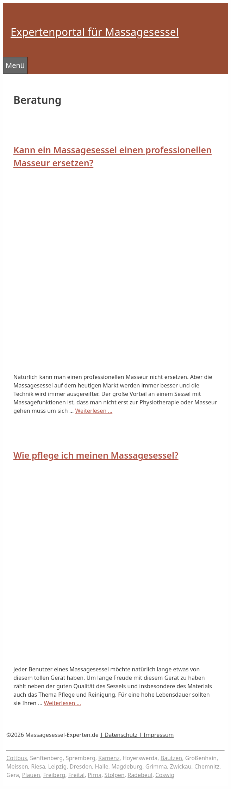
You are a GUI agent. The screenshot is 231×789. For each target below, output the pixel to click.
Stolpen (115, 775)
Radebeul (139, 775)
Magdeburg (126, 766)
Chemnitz (206, 766)
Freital (76, 775)
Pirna (94, 775)
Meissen (17, 766)
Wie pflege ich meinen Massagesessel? (96, 455)
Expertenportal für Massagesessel (95, 32)
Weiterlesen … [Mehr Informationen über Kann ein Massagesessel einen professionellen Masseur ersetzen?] (94, 411)
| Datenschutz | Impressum (137, 735)
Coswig (164, 775)
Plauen (31, 775)
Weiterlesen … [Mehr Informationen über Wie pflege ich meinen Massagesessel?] (62, 703)
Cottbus (16, 758)
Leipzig (57, 766)
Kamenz (108, 758)
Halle (101, 766)
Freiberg (54, 775)
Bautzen (171, 758)
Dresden (81, 766)
